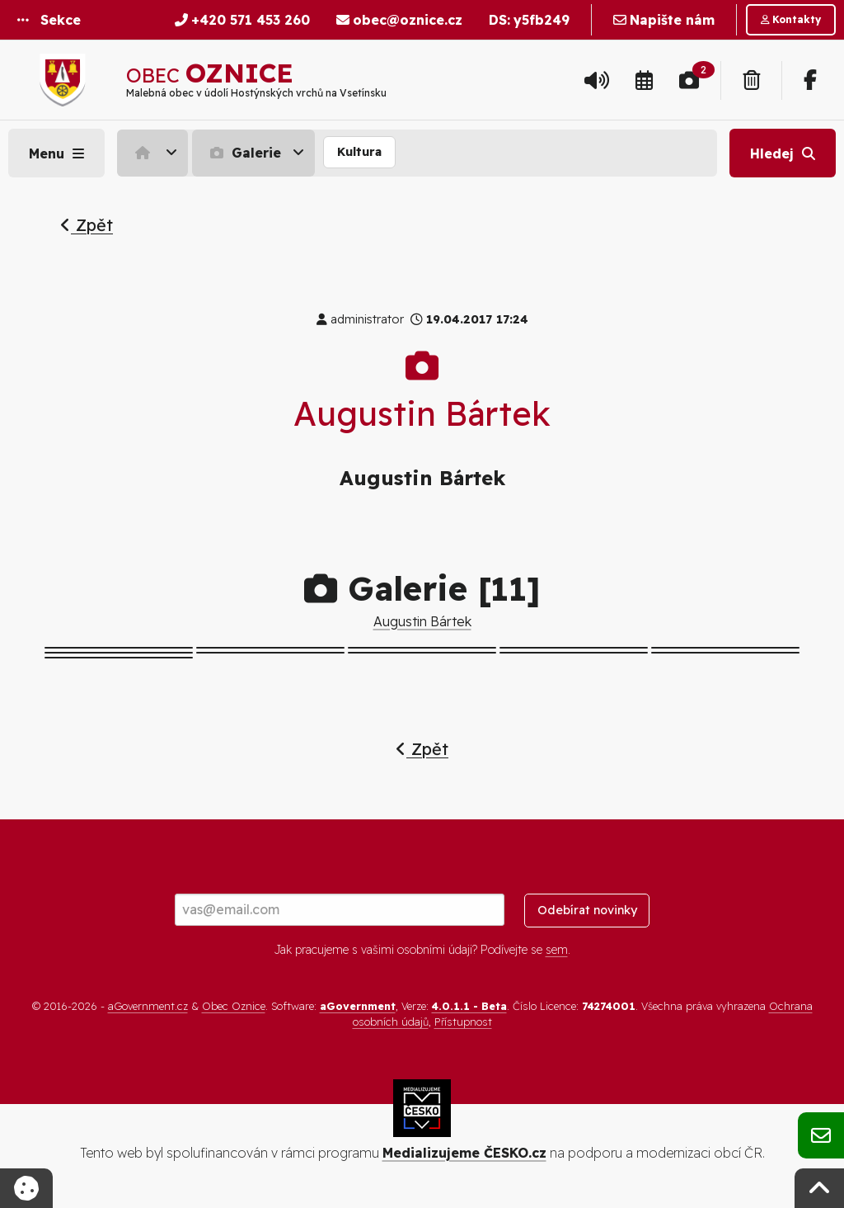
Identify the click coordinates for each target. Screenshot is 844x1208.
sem (557, 949)
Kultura (359, 151)
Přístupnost (463, 1021)
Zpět (86, 225)
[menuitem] (154, 153)
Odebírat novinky (587, 910)
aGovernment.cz (148, 1005)
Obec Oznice (233, 1005)
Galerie (243, 152)
